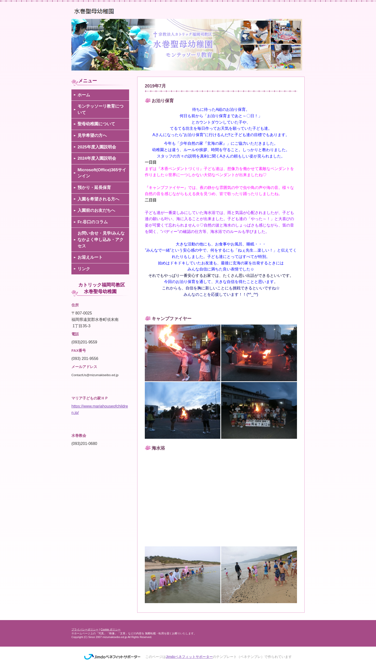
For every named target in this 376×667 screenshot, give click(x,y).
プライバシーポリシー (84, 629)
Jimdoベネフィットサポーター (189, 657)
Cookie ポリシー (111, 629)
